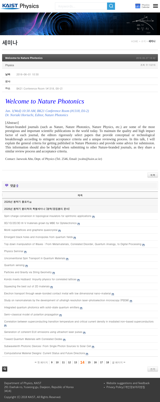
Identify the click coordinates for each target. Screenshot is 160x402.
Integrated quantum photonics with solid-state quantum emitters (41, 307)
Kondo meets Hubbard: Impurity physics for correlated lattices (40, 279)
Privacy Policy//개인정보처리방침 (125, 387)
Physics (9, 65)
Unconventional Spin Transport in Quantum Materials (34, 258)
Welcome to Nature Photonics (23, 58)
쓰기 (152, 369)
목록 (152, 175)
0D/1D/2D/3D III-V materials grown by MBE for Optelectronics (40, 223)
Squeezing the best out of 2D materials (27, 286)
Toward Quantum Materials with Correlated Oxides (33, 339)
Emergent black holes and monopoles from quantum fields (38, 237)
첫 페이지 (41, 362)
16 (95, 362)
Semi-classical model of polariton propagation (31, 314)
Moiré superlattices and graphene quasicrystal (31, 229)
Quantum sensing (14, 265)
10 (57, 362)
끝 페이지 (118, 362)
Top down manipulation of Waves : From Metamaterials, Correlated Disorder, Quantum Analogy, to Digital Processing (72, 244)
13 (75, 362)
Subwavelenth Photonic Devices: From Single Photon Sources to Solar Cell (47, 346)
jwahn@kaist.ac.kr (89, 159)
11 (63, 362)
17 (101, 362)
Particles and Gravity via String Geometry (28, 272)
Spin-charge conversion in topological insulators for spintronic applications (47, 216)
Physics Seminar (13, 251)
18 (107, 362)
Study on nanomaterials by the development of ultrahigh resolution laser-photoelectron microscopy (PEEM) (66, 300)
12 (69, 362)
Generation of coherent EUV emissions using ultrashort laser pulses (43, 332)
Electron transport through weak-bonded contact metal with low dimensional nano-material (57, 293)
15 (89, 362)
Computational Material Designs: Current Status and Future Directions (44, 353)
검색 (4, 369)
